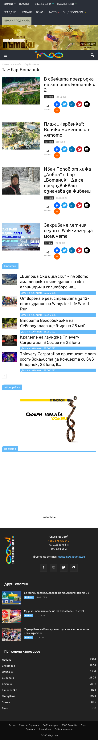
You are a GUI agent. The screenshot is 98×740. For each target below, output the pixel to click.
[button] (92, 55)
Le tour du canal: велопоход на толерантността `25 (56, 593)
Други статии (16, 584)
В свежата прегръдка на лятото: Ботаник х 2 (69, 84)
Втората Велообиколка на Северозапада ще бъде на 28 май (52, 323)
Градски (11, 12)
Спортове (8, 666)
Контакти (45, 729)
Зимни (9, 4)
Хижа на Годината (16, 20)
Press (83, 725)
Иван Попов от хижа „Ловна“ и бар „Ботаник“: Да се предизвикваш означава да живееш (67, 180)
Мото (54, 12)
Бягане (27, 12)
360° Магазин (50, 725)
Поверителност (63, 729)
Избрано (49, 97)
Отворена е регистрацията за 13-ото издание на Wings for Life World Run (54, 304)
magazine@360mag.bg (71, 557)
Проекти (30, 729)
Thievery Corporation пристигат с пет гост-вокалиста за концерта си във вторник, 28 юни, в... (58, 359)
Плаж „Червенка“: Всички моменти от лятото (67, 130)
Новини (48, 243)
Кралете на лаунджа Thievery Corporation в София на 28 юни (50, 340)
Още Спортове (74, 12)
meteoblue (49, 517)
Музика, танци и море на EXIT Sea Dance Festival (54, 611)
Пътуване (8, 696)
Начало (6, 64)
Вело (41, 12)
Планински (66, 4)
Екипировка (9, 690)
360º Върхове (69, 725)
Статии (7, 684)
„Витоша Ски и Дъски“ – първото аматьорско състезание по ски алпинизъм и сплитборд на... (54, 282)
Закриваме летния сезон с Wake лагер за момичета (68, 231)
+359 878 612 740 (58, 541)
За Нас (12, 725)
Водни (25, 4)
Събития (10, 266)
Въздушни (44, 4)
